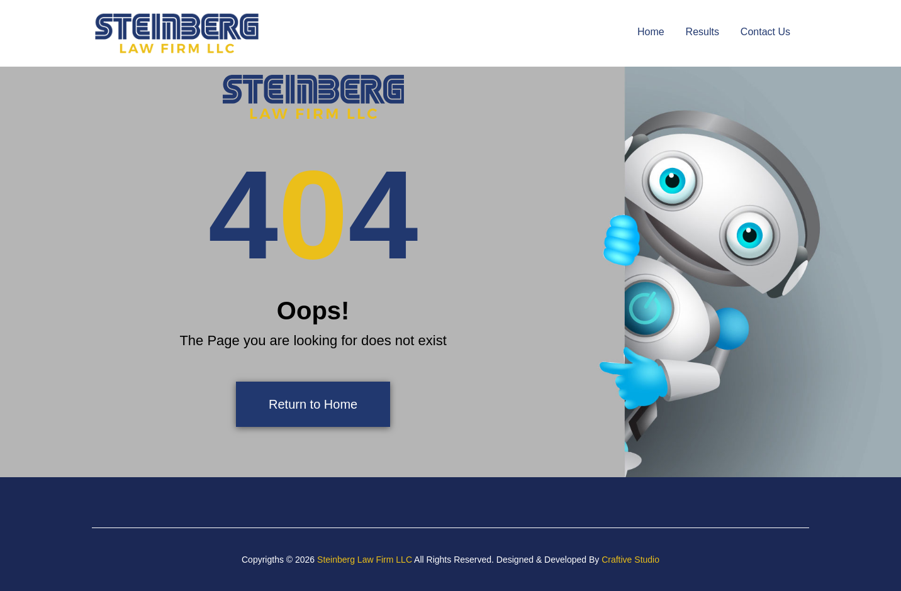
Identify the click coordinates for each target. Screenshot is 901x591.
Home (650, 31)
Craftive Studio (630, 560)
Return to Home (313, 404)
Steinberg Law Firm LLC (364, 560)
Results (702, 31)
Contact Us (765, 31)
